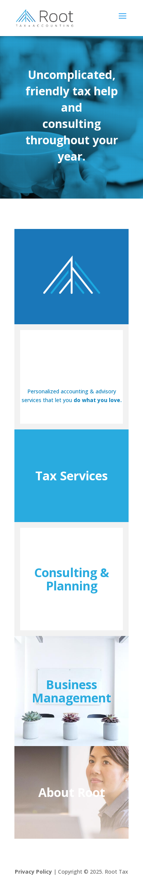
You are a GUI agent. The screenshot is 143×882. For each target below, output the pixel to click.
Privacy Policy (33, 871)
